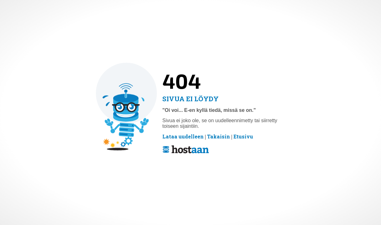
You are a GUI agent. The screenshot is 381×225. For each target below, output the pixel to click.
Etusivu (243, 137)
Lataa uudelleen (183, 137)
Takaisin (218, 137)
